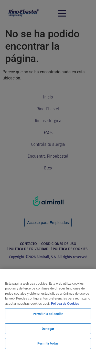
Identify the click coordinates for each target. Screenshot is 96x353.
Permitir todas (48, 343)
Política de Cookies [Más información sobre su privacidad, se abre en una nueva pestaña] (65, 303)
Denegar (48, 329)
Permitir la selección (48, 314)
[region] (48, 311)
